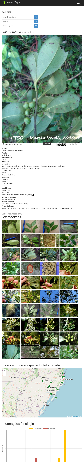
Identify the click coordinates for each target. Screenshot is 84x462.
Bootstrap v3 (77, 455)
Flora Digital (12, 2)
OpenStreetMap (77, 371)
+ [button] (4, 325)
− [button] (4, 328)
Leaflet (69, 371)
